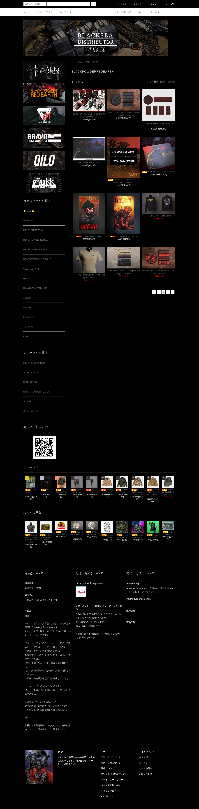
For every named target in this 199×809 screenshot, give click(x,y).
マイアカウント (146, 751)
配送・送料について (111, 763)
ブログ (138, 12)
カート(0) (167, 4)
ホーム (27, 12)
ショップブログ (108, 791)
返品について (107, 768)
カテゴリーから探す (42, 12)
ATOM (110, 796)
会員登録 (136, 4)
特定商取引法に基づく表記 (114, 774)
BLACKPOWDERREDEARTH (88, 62)
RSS (103, 796)
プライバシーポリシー (112, 779)
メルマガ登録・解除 (121, 12)
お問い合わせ (152, 12)
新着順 (171, 81)
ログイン (151, 4)
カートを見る (145, 768)
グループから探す (63, 12)
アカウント (120, 4)
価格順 (163, 81)
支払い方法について (111, 757)
